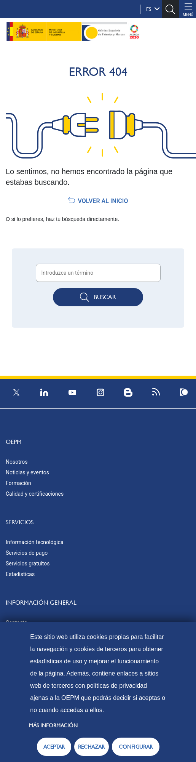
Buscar (98, 297)
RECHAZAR (91, 747)
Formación (18, 483)
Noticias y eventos (27, 472)
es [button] (153, 8)
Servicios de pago (27, 553)
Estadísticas (20, 574)
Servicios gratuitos (28, 563)
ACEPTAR (54, 747)
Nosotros (17, 462)
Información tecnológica (35, 542)
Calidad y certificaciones (35, 494)
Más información (53, 725)
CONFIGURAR (136, 747)
